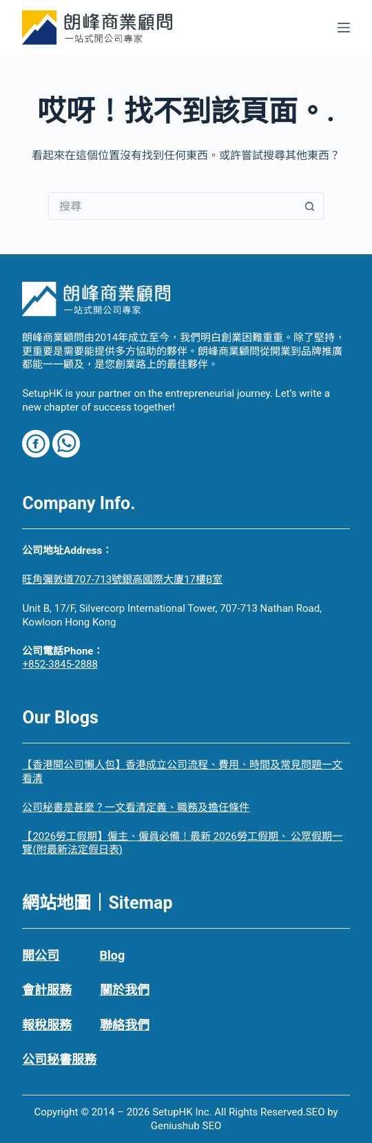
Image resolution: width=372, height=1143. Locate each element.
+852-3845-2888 (60, 664)
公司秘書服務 (59, 1059)
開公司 (40, 955)
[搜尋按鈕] (310, 206)
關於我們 (124, 989)
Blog (112, 955)
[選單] (344, 27)
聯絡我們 (124, 1025)
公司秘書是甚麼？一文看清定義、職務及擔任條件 (135, 807)
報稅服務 (47, 1025)
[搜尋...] (172, 206)
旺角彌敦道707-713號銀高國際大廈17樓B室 (122, 579)
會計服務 (47, 989)
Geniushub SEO (186, 1126)
